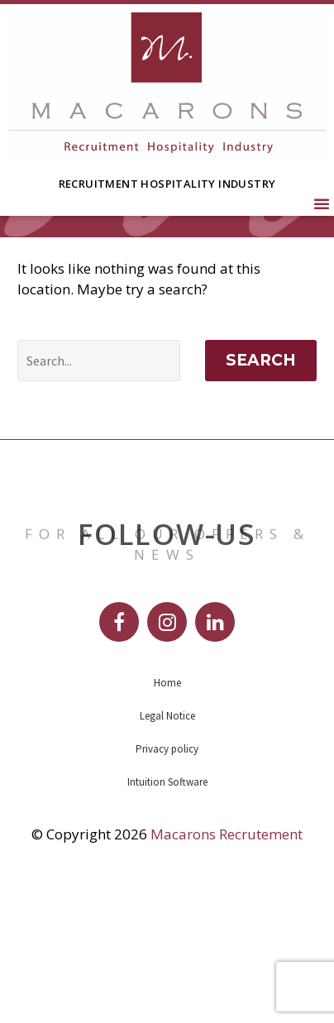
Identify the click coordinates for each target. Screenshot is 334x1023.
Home (167, 812)
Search (261, 489)
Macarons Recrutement (226, 963)
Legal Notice (167, 845)
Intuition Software (167, 911)
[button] (321, 203)
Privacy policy (167, 878)
